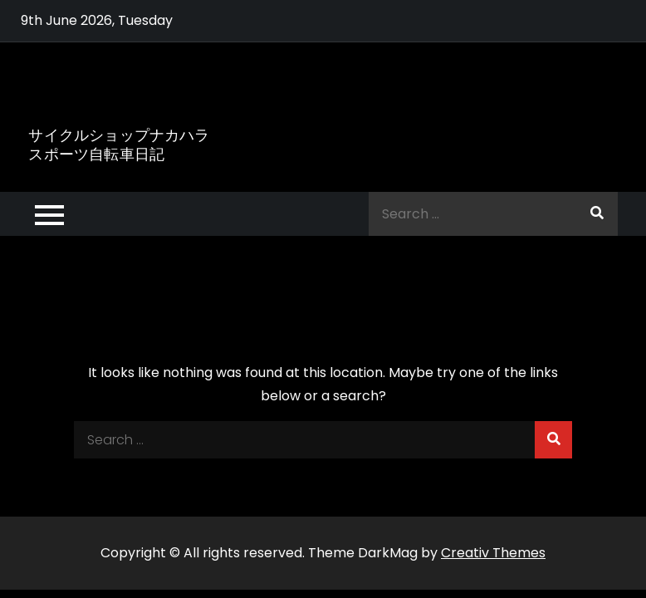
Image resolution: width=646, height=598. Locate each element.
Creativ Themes (493, 552)
